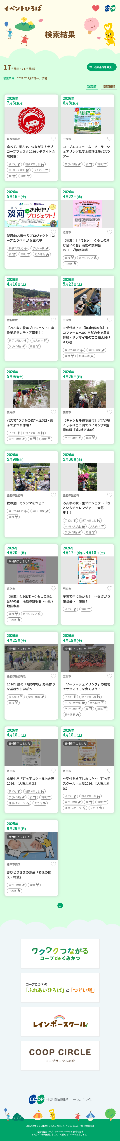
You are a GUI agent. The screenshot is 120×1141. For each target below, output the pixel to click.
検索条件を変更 (103, 67)
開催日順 (109, 86)
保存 (53, 139)
